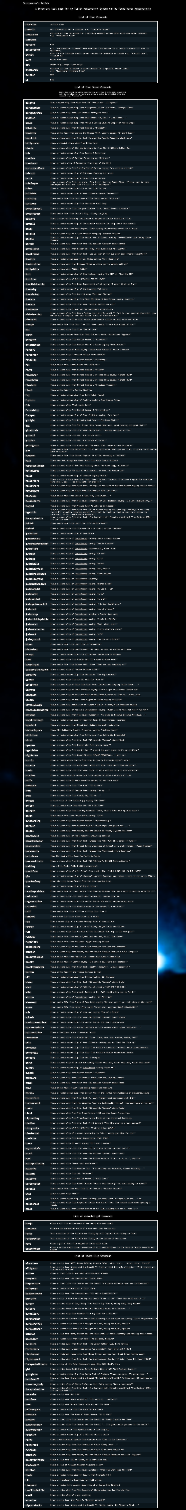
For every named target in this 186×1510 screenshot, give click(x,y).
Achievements (143, 8)
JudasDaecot (81, 538)
